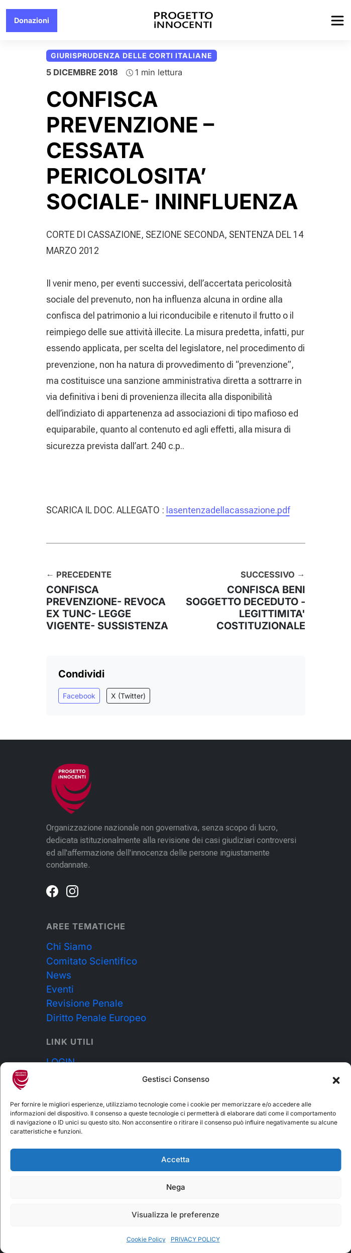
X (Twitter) (128, 695)
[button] (336, 1080)
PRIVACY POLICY (195, 1239)
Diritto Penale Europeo (96, 1018)
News (58, 975)
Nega (175, 1187)
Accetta (175, 1159)
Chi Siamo (69, 946)
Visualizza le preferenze (175, 1214)
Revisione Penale (84, 1003)
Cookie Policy (146, 1239)
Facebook (79, 695)
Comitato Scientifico (91, 961)
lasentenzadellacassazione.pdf (228, 510)
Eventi (60, 989)
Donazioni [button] (31, 20)
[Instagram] (72, 891)
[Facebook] (52, 891)
